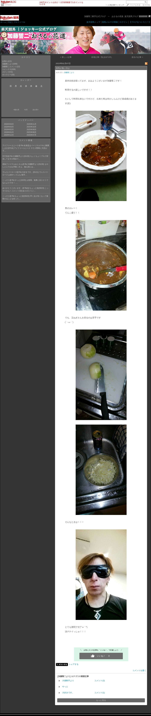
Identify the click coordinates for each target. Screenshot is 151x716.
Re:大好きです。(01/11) (29, 172)
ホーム (3, 22)
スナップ (5, 72)
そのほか (7, 5)
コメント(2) (99, 680)
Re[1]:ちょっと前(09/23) (35, 188)
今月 (26, 110)
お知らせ (5, 61)
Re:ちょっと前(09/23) (21, 196)
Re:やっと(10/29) (19, 180)
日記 (10, 22)
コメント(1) (99, 692)
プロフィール (19, 22)
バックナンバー (26, 120)
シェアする (74, 664)
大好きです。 (68, 692)
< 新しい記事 (66, 57)
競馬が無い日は (63, 68)
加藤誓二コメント (9, 67)
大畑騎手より (68, 680)
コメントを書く (139, 670)
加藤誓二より (7, 64)
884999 (143, 16)
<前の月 (16, 110)
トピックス (6, 69)
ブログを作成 (134, 5)
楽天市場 (146, 5)
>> (115, 5)
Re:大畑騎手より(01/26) (20, 156)
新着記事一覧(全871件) (101, 57)
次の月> (35, 110)
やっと (65, 686)
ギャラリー (6, 75)
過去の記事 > (137, 57)
